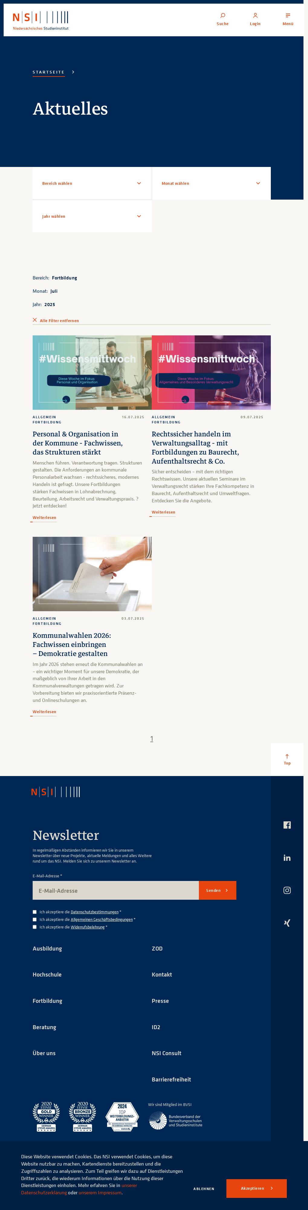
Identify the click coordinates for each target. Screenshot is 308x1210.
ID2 (156, 1026)
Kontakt (162, 973)
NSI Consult (166, 1052)
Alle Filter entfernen (59, 321)
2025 (49, 304)
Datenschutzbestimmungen (94, 910)
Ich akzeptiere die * (81, 910)
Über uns (44, 1052)
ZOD (157, 947)
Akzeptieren (253, 1188)
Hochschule (47, 973)
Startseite (49, 72)
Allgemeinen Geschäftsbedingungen (102, 918)
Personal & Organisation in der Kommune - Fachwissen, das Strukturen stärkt (78, 443)
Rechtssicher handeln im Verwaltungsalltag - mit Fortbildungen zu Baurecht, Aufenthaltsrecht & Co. (196, 447)
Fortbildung (64, 277)
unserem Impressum (100, 1192)
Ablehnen (203, 1188)
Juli (53, 291)
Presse (160, 999)
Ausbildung (47, 947)
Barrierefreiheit (171, 1078)
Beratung (44, 1026)
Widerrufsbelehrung (88, 925)
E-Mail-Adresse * (47, 874)
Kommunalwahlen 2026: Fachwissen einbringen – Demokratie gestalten (72, 643)
